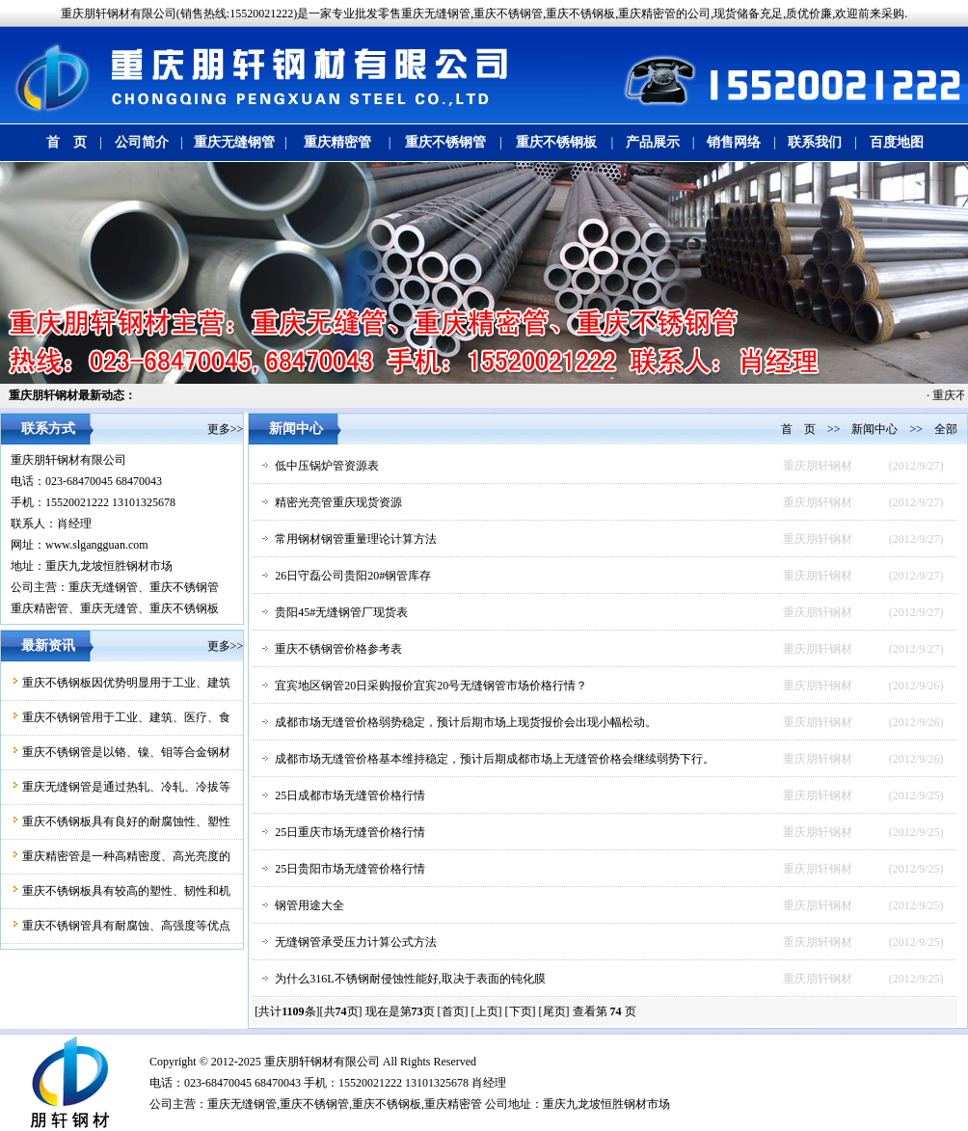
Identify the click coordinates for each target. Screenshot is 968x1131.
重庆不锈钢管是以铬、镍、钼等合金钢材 (126, 752)
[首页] (453, 1011)
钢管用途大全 (309, 905)
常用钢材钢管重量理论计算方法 (356, 539)
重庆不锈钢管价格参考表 (338, 649)
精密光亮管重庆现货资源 (338, 502)
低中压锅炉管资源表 (327, 465)
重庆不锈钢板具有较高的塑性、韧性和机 (126, 891)
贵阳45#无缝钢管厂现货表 (341, 612)
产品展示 (653, 142)
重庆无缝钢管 (234, 142)
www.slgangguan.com (96, 545)
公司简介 (142, 142)
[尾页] (554, 1011)
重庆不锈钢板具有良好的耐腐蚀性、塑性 (126, 821)
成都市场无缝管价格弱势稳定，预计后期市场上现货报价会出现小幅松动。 (466, 722)
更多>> (225, 429)
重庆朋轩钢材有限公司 (68, 460)
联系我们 (815, 142)
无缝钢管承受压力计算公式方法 (356, 942)
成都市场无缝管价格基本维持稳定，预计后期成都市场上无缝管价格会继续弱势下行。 (494, 759)
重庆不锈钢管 (445, 142)
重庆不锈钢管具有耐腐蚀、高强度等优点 (126, 925)
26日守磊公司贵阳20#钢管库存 (353, 575)
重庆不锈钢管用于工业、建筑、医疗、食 (126, 717)
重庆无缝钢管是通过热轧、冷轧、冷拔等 (126, 787)
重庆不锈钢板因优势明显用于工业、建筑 (126, 682)
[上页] (486, 1011)
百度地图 (897, 142)
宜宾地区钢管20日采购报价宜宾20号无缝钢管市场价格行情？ (431, 685)
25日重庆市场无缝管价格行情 (350, 832)
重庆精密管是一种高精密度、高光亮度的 (126, 856)
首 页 (66, 142)
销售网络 (734, 142)
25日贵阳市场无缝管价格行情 (350, 868)
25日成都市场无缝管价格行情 (350, 795)
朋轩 (298, 1061)
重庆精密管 (337, 142)
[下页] (520, 1011)
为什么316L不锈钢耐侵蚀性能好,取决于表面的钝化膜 (410, 978)
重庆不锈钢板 (556, 142)
